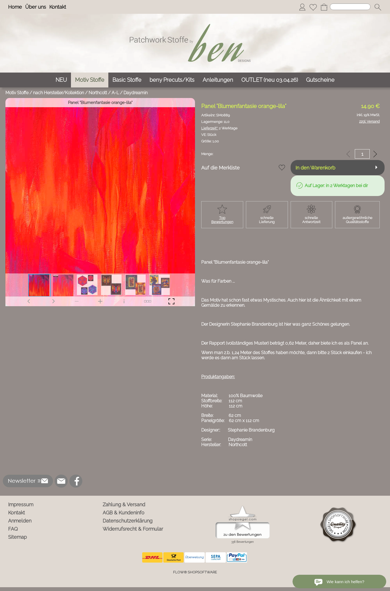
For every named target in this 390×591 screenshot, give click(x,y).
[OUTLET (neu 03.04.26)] (269, 80)
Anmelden (19, 521)
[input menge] (362, 154)
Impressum (20, 504)
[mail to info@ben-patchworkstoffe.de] (61, 481)
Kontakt (57, 7)
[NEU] (61, 80)
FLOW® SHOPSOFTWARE (195, 572)
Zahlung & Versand (124, 504)
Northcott (98, 92)
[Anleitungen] (218, 80)
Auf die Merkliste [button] (220, 168)
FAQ (13, 529)
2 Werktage (219, 128)
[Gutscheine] (320, 80)
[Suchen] (350, 7)
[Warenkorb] (324, 7)
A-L (115, 92)
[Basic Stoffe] (126, 80)
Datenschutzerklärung (127, 521)
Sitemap (17, 537)
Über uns (35, 7)
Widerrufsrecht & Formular (133, 529)
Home (15, 7)
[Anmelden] (302, 7)
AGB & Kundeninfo (123, 512)
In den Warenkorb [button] (315, 168)
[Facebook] (76, 481)
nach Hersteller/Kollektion (58, 92)
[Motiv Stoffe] (89, 80)
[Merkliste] (313, 7)
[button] (378, 7)
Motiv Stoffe (16, 92)
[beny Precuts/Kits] (172, 80)
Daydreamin (135, 92)
